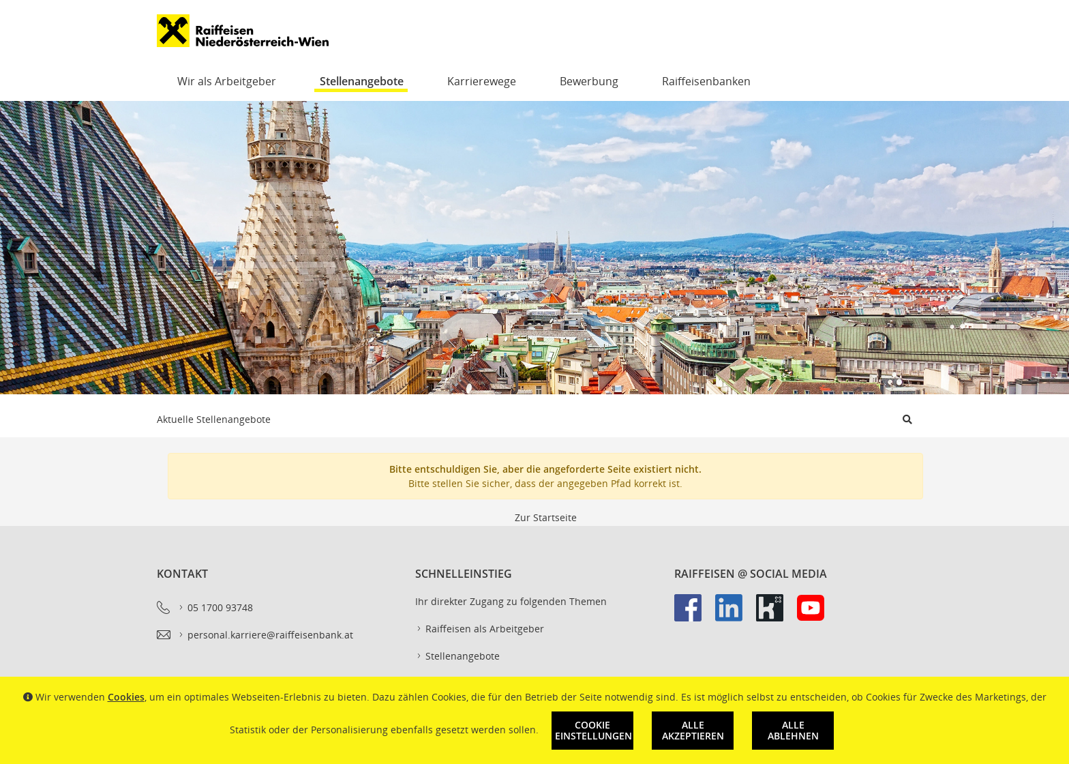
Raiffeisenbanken (706, 81)
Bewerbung (589, 81)
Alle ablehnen (793, 730)
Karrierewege (481, 81)
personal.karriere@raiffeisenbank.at (265, 635)
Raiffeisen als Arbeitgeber (479, 629)
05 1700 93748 (215, 608)
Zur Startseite (546, 517)
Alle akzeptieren (693, 730)
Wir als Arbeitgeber (226, 81)
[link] (694, 614)
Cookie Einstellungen (593, 730)
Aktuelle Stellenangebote (214, 419)
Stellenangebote (362, 81)
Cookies (126, 696)
